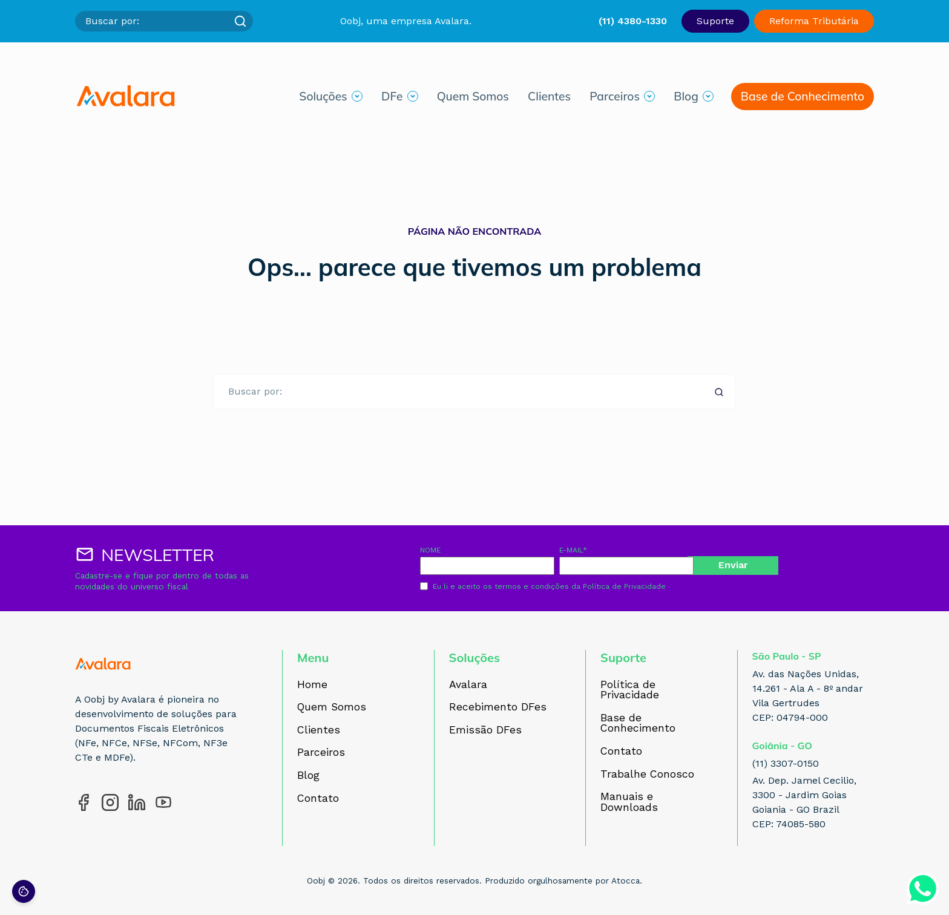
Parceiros (614, 98)
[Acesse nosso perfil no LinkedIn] (136, 802)
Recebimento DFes (498, 707)
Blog (686, 98)
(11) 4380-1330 (633, 21)
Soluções (323, 98)
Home (312, 685)
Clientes (549, 98)
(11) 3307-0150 (785, 763)
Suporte (715, 21)
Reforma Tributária (814, 21)
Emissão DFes (485, 730)
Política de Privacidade (624, 586)
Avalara (468, 685)
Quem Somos (473, 98)
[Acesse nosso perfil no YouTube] (163, 802)
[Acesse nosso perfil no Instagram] (110, 802)
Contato (318, 798)
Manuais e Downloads (629, 802)
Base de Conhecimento (802, 98)
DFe (391, 98)
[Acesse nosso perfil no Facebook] (83, 802)
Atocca (625, 880)
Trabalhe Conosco (647, 774)
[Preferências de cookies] (23, 891)
